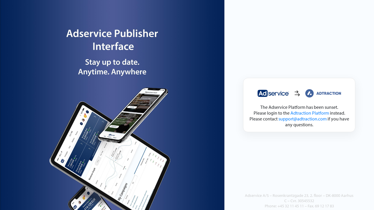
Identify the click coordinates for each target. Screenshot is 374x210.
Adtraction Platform (309, 113)
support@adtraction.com (302, 119)
